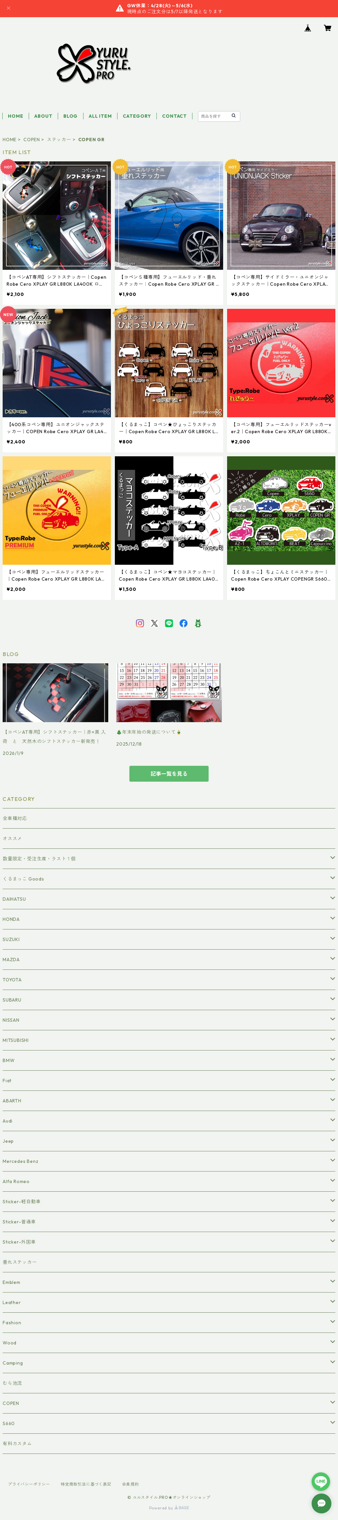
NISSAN (11, 1020)
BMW (9, 1060)
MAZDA (11, 960)
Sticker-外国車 (19, 1242)
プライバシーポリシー (29, 1484)
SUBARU (12, 1000)
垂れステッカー (20, 1262)
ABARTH (12, 1101)
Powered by (169, 1507)
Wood (10, 1343)
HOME (15, 116)
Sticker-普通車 (19, 1222)
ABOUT (43, 116)
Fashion (12, 1323)
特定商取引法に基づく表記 (86, 1484)
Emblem (11, 1282)
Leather (12, 1302)
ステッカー (59, 140)
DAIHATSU (14, 899)
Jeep (8, 1141)
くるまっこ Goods (23, 879)
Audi (8, 1121)
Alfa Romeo (16, 1181)
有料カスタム (17, 1444)
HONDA (11, 919)
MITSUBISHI (16, 1040)
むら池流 (12, 1383)
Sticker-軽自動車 (22, 1202)
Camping (13, 1363)
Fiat (7, 1081)
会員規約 (130, 1484)
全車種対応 (15, 818)
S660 (9, 1423)
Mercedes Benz (20, 1161)
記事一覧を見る (169, 773)
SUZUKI (11, 939)
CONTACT (174, 116)
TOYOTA (12, 980)
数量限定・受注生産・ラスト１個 (39, 859)
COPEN (31, 140)
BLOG (70, 116)
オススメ (12, 839)
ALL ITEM (100, 116)
